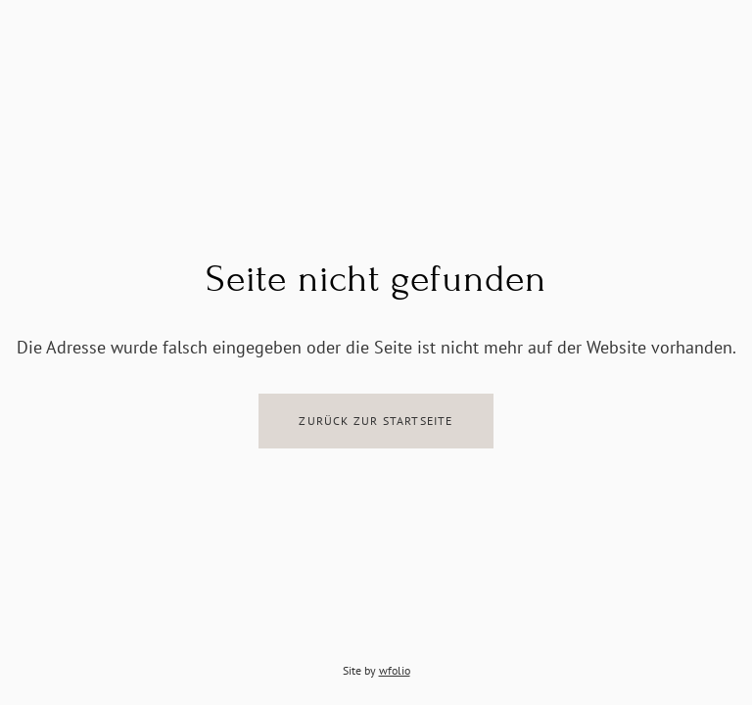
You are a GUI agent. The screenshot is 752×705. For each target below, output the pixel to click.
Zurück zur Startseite (375, 420)
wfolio (394, 670)
